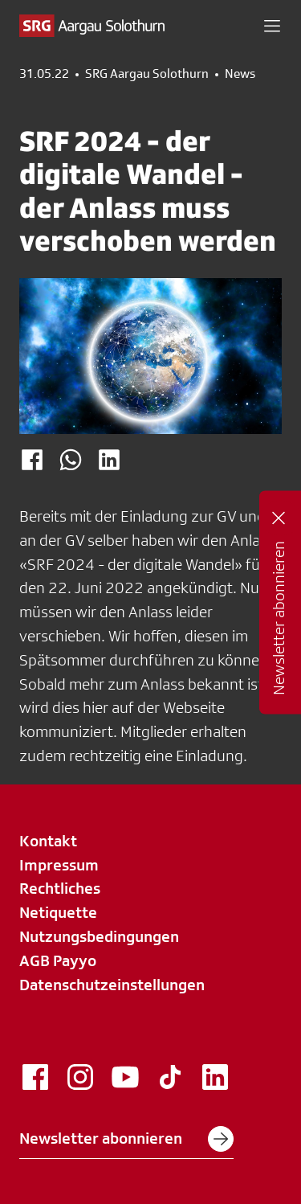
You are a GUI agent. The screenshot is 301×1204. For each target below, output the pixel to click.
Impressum (59, 865)
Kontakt (48, 841)
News (240, 74)
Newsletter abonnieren (126, 1139)
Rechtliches (59, 888)
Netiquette (58, 912)
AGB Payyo (57, 960)
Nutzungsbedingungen (99, 936)
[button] (272, 25)
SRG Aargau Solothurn (147, 74)
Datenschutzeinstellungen (112, 984)
